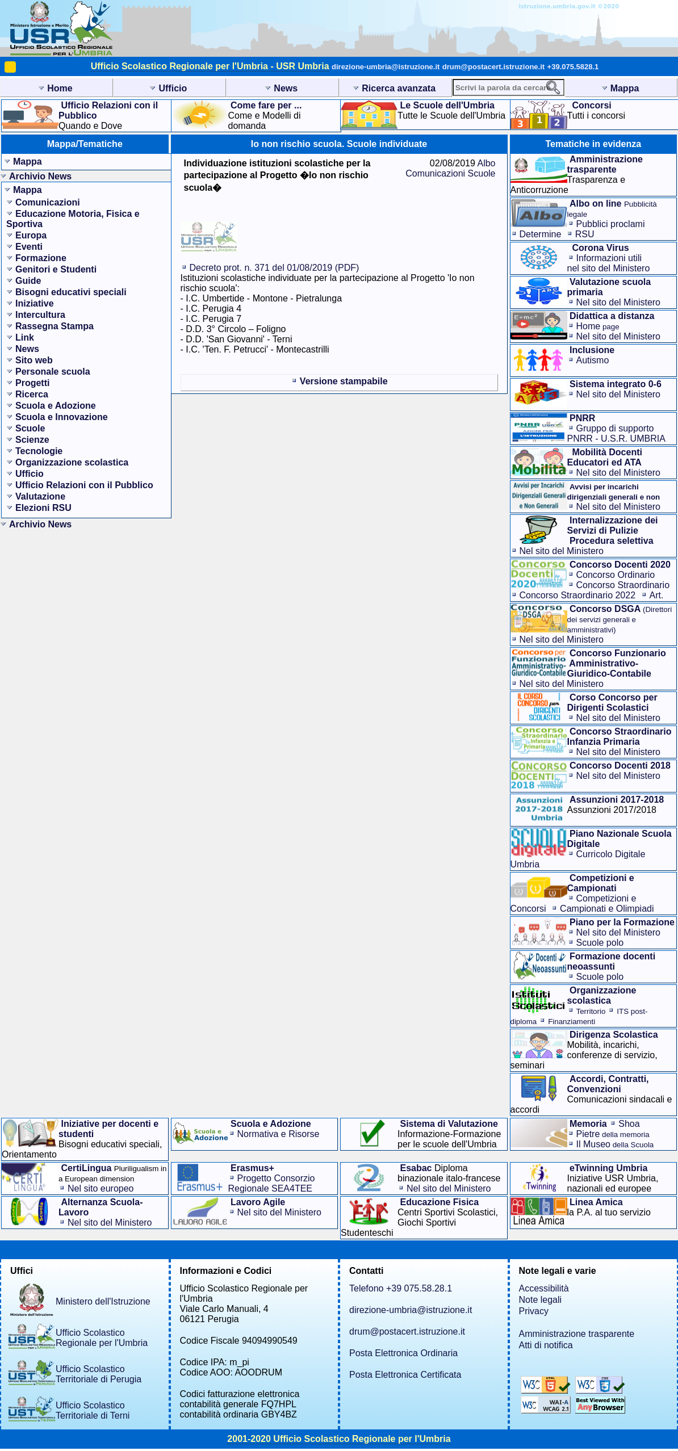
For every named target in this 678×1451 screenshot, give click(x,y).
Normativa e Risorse (278, 1134)
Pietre (613, 1134)
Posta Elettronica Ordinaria (403, 1353)
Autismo (592, 360)
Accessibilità (544, 1288)
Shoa (628, 1124)
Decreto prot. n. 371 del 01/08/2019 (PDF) (274, 267)
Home (598, 326)
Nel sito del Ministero (618, 302)
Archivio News (40, 176)
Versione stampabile (344, 381)
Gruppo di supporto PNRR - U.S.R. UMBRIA (616, 433)
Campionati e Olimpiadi (607, 908)
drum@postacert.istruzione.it (493, 66)
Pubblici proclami (610, 224)
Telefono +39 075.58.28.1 (400, 1288)
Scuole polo (600, 942)
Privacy (534, 1311)
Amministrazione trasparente (577, 1334)
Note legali (540, 1300)
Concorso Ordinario (615, 575)
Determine (541, 234)
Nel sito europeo (101, 1188)
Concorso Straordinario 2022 (578, 595)
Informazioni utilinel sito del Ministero (608, 263)
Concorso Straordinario (623, 585)
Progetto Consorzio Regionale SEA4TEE (271, 1183)
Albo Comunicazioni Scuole (450, 168)
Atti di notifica (546, 1345)
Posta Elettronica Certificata (405, 1374)
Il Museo (615, 1144)
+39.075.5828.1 (573, 66)
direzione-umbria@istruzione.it (386, 66)
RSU (585, 234)
